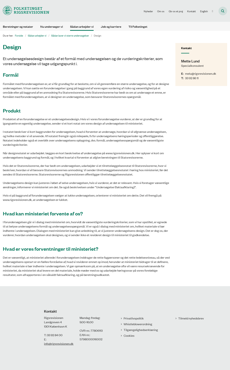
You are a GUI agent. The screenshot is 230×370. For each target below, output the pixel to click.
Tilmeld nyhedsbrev (191, 318)
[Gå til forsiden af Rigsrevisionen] (24, 11)
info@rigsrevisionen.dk (58, 344)
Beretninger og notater (18, 26)
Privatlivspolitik (134, 318)
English (204, 11)
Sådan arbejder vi (82, 26)
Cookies (129, 335)
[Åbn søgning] (222, 11)
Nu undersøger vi (51, 26)
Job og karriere (111, 26)
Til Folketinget (137, 26)
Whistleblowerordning (138, 324)
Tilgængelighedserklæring (141, 330)
